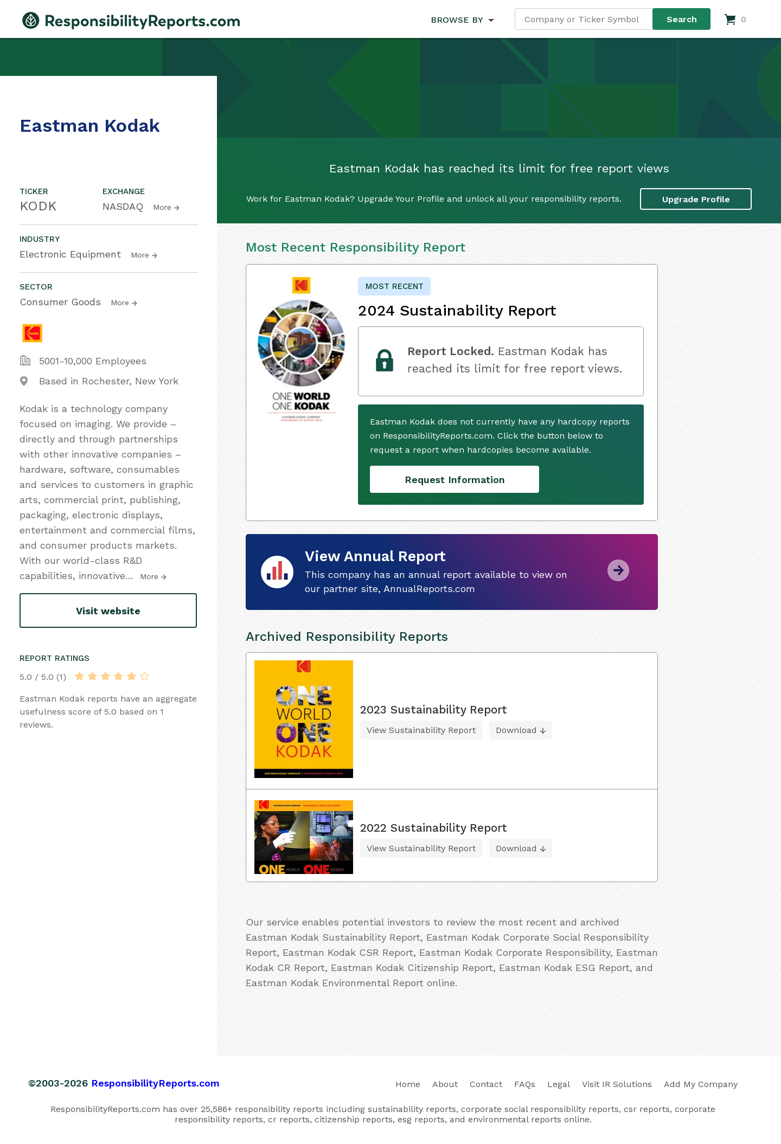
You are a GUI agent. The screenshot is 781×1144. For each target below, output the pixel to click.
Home (407, 1084)
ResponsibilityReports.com (155, 1083)
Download (516, 730)
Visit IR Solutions (617, 1084)
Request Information (455, 479)
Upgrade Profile (696, 199)
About (445, 1084)
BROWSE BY (457, 20)
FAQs (524, 1084)
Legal (558, 1084)
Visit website (108, 610)
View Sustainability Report (421, 730)
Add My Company (701, 1084)
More (162, 207)
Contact (486, 1084)
